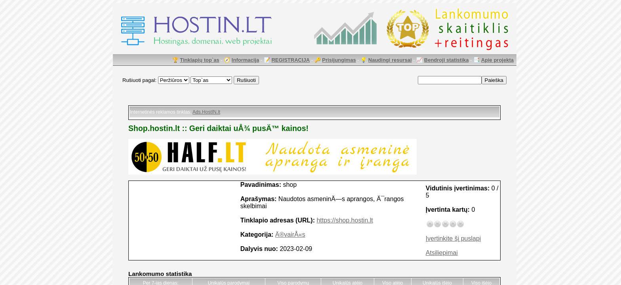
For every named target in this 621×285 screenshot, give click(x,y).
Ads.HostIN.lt (206, 112)
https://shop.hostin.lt (344, 220)
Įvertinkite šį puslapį (453, 238)
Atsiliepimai (442, 252)
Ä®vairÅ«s (290, 234)
